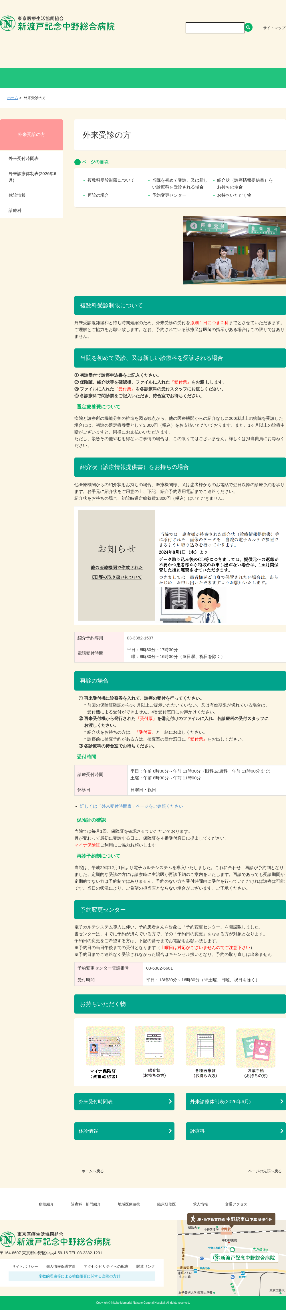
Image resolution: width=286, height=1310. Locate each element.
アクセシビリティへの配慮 (106, 1266)
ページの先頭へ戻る (265, 1171)
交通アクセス (264, 55)
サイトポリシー (25, 1266)
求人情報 (225, 55)
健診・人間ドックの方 (85, 78)
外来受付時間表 (96, 1101)
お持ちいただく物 (234, 195)
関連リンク (145, 1266)
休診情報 (88, 1131)
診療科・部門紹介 (93, 55)
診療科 (197, 1131)
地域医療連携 (143, 55)
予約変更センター (169, 195)
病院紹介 (48, 55)
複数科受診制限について (111, 180)
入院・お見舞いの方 (142, 78)
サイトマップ (274, 28)
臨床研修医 (186, 55)
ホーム (12, 98)
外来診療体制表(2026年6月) (220, 1101)
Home (15, 55)
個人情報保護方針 (61, 1266)
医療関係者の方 (200, 78)
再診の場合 (98, 195)
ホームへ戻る (93, 1171)
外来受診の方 (28, 78)
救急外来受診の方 (257, 78)
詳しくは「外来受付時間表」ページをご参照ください (131, 806)
